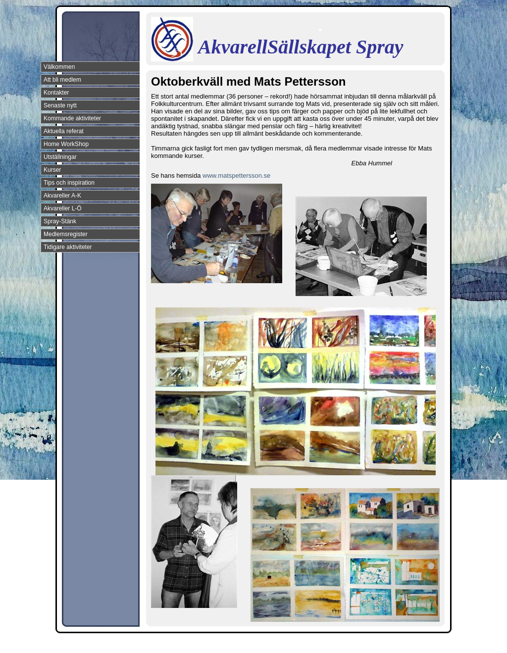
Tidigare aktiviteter (68, 247)
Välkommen (59, 66)
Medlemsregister (66, 234)
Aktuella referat (64, 131)
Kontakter (56, 92)
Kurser (52, 169)
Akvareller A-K (62, 195)
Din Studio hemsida (428, 645)
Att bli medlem (62, 79)
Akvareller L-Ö (63, 208)
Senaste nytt (60, 105)
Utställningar (60, 156)
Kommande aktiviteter (72, 118)
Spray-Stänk (60, 221)
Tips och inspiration (69, 182)
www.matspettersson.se (236, 175)
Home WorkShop (66, 144)
